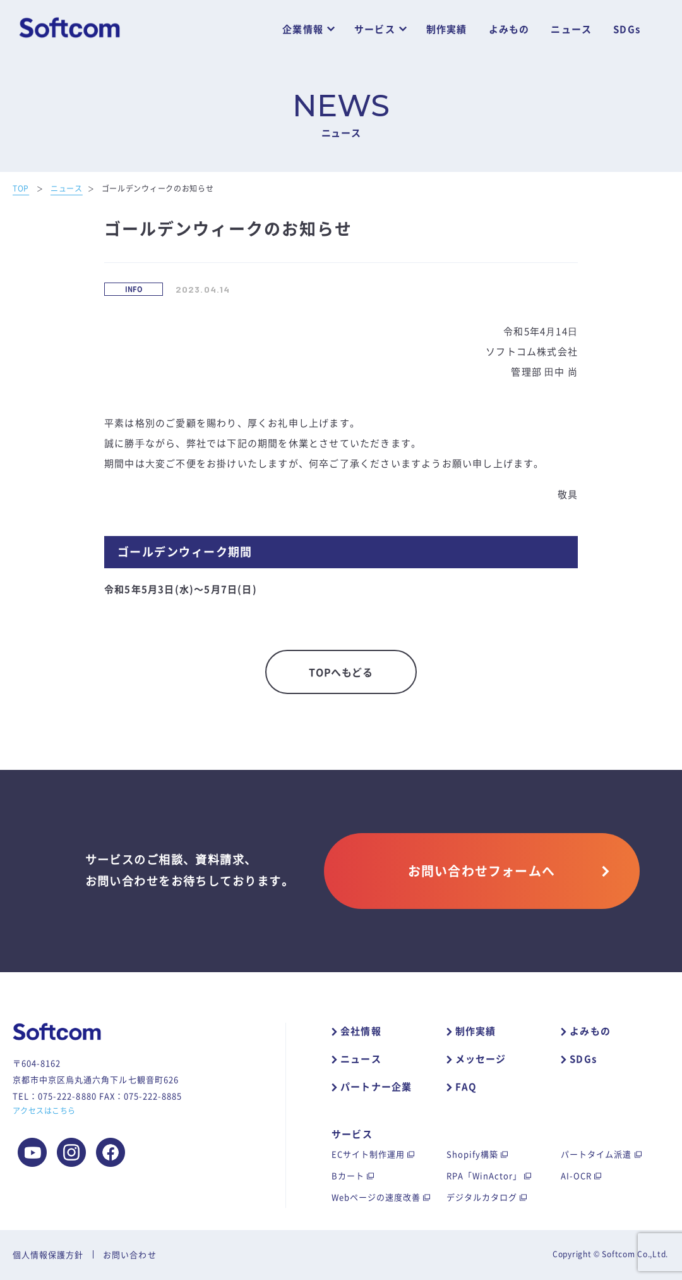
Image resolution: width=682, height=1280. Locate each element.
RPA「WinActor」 (484, 1175)
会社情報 (360, 1031)
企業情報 (302, 29)
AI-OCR (576, 1175)
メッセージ (480, 1059)
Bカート (348, 1175)
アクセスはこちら (44, 1110)
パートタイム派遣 (596, 1154)
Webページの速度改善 (376, 1197)
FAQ (466, 1087)
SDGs (626, 29)
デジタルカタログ (481, 1197)
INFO (134, 289)
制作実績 (446, 29)
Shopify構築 (472, 1154)
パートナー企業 (376, 1087)
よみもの (509, 29)
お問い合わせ (129, 1254)
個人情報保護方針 (48, 1254)
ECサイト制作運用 (368, 1154)
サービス (374, 29)
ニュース (571, 29)
